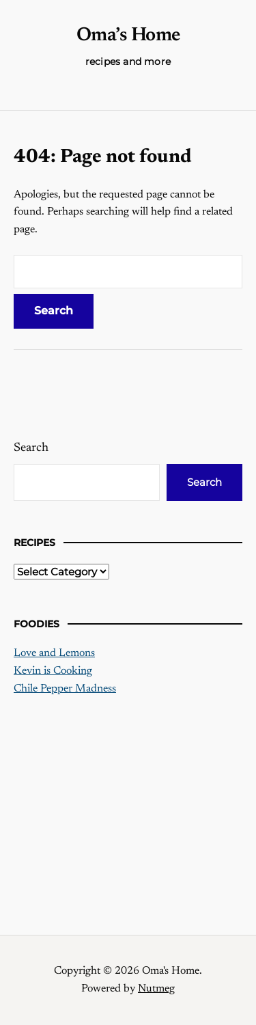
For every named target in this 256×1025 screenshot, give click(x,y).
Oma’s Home (128, 35)
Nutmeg (156, 988)
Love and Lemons (54, 653)
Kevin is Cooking (53, 671)
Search (31, 448)
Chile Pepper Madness (65, 688)
